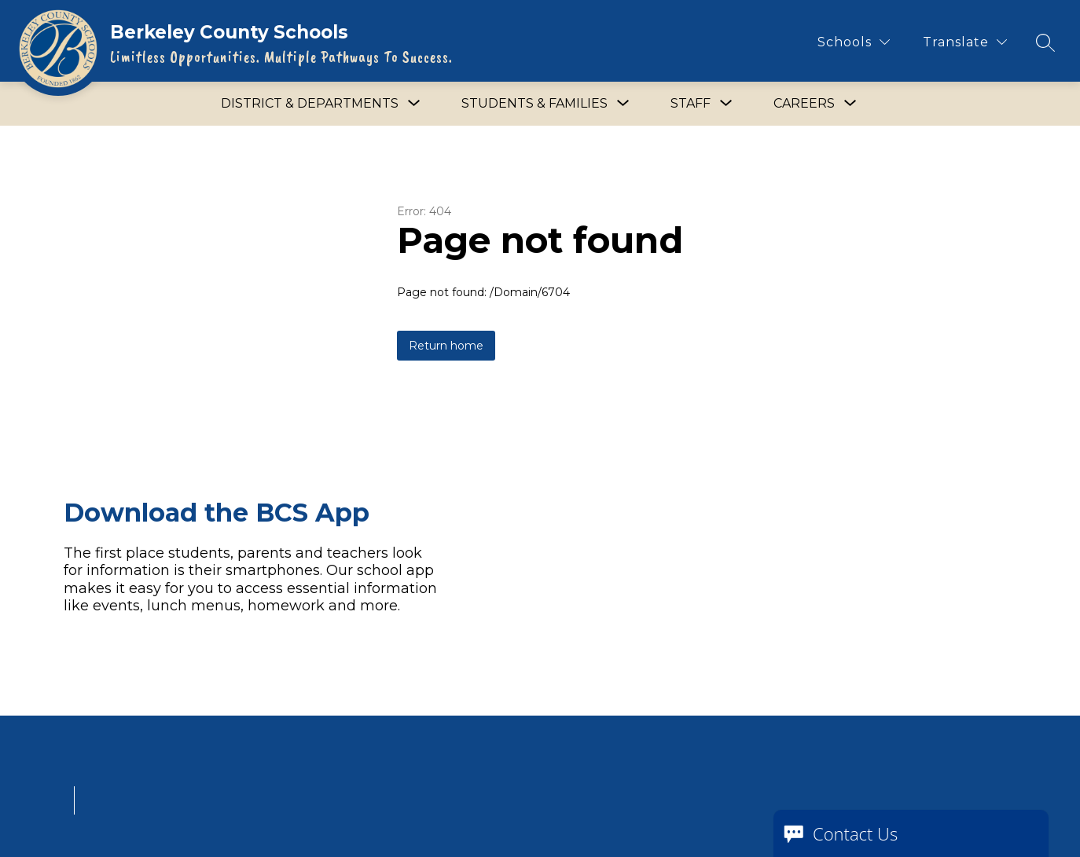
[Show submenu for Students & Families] (534, 103)
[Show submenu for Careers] (804, 103)
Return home (446, 346)
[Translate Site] (965, 42)
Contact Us (855, 833)
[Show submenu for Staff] (690, 103)
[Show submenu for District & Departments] (310, 103)
